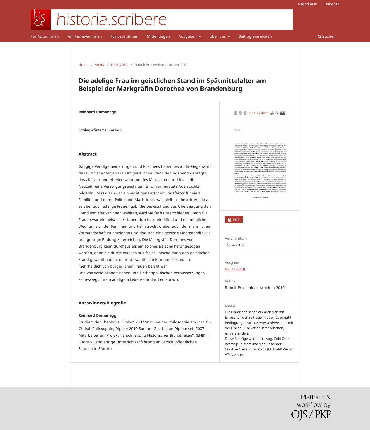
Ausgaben (188, 36)
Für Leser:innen (124, 36)
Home (83, 64)
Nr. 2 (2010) (119, 64)
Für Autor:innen (45, 36)
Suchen (327, 36)
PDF (236, 219)
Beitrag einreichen (255, 36)
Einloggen (331, 4)
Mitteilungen (158, 36)
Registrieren (307, 4)
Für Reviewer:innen (84, 36)
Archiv (100, 64)
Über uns (218, 36)
